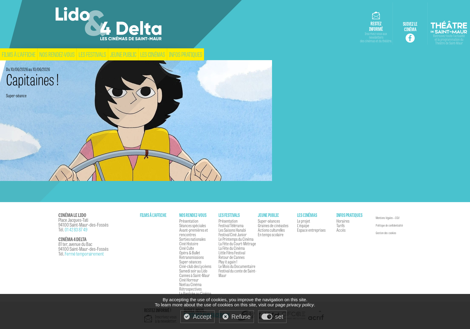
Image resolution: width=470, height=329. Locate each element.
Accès (340, 230)
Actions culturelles (271, 230)
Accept (202, 316)
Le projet (303, 221)
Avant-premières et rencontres (193, 232)
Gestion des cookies (386, 233)
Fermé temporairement (84, 253)
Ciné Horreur (189, 280)
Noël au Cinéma (190, 284)
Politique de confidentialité (389, 225)
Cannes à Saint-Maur (194, 275)
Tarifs (340, 225)
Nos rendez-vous (57, 54)
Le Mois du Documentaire (237, 266)
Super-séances (190, 262)
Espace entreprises (311, 230)
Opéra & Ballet (189, 253)
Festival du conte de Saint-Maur (237, 273)
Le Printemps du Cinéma (236, 239)
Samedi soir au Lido (193, 271)
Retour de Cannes (232, 257)
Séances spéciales (192, 225)
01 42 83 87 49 (76, 229)
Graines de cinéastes (273, 225)
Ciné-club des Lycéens (195, 266)
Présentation (188, 221)
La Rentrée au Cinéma (195, 293)
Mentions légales (384, 218)
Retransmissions (191, 257)
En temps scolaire (271, 234)
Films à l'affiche (18, 54)
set (279, 316)
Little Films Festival (232, 253)
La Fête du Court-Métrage (237, 243)
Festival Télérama (231, 225)
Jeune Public (123, 54)
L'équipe (303, 225)
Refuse (241, 316)
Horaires (342, 221)
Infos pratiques (185, 54)
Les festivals (92, 54)
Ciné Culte (186, 248)
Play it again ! (228, 262)
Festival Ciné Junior (233, 234)
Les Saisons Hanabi (232, 230)
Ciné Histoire (188, 243)
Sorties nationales (192, 239)
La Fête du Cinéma (232, 248)
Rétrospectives (190, 289)
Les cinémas (152, 54)
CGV (397, 218)
